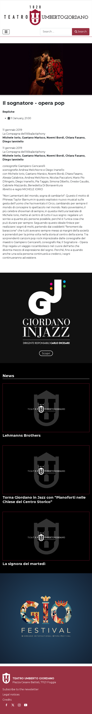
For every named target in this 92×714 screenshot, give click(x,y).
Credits (7, 699)
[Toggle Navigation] (6, 31)
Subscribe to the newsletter (21, 689)
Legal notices (11, 694)
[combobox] (56, 31)
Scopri (46, 353)
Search (81, 31)
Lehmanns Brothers (22, 435)
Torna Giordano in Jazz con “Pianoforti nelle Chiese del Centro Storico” (44, 499)
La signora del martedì (24, 564)
